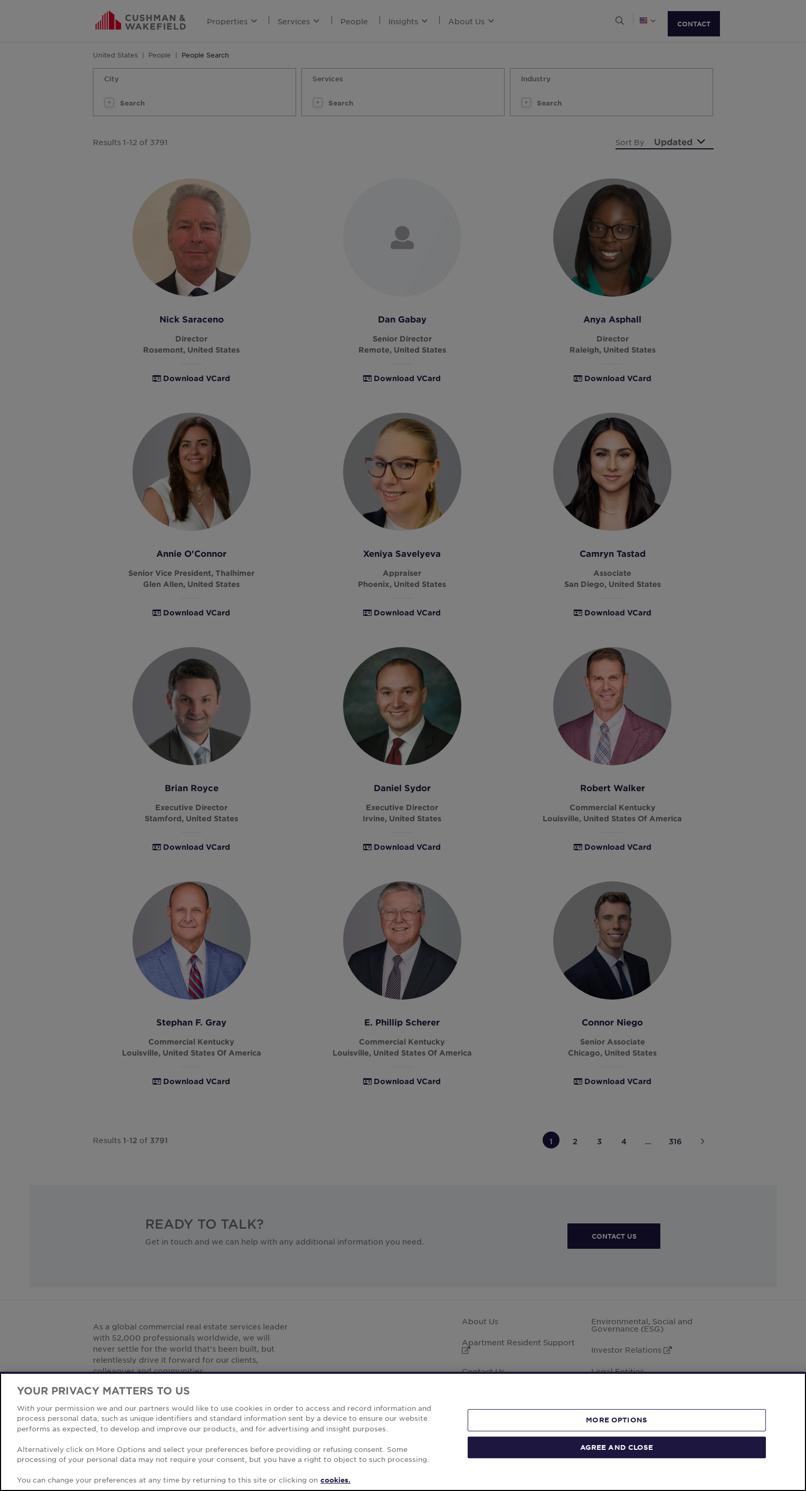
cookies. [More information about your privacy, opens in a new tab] (335, 1480)
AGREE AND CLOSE (616, 1446)
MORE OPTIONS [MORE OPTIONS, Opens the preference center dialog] (616, 1420)
